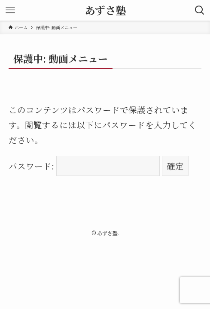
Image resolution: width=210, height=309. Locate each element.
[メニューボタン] (10, 10)
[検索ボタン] (199, 10)
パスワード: (84, 166)
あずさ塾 (105, 10)
